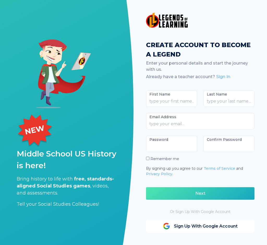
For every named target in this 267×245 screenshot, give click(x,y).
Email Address (162, 117)
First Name (159, 94)
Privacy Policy (159, 174)
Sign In (223, 76)
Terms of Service (219, 168)
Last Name (217, 94)
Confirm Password (224, 139)
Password (158, 139)
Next (200, 193)
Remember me (164, 158)
